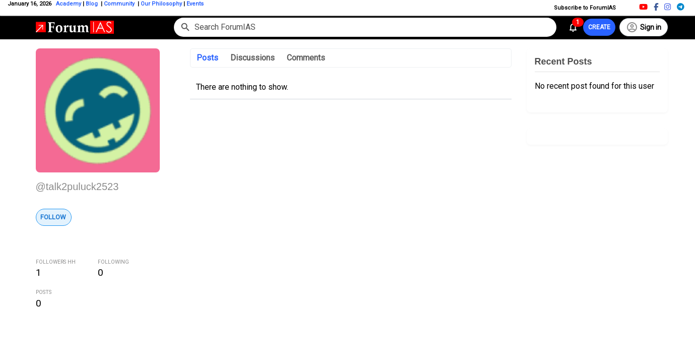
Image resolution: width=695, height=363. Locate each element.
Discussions (252, 58)
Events (194, 4)
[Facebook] (656, 7)
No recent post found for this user (594, 86)
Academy (68, 4)
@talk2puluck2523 (77, 186)
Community (120, 4)
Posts (207, 58)
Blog (92, 4)
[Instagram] (667, 7)
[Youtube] (643, 7)
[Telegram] (680, 7)
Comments (306, 58)
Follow (53, 217)
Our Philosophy (160, 4)
